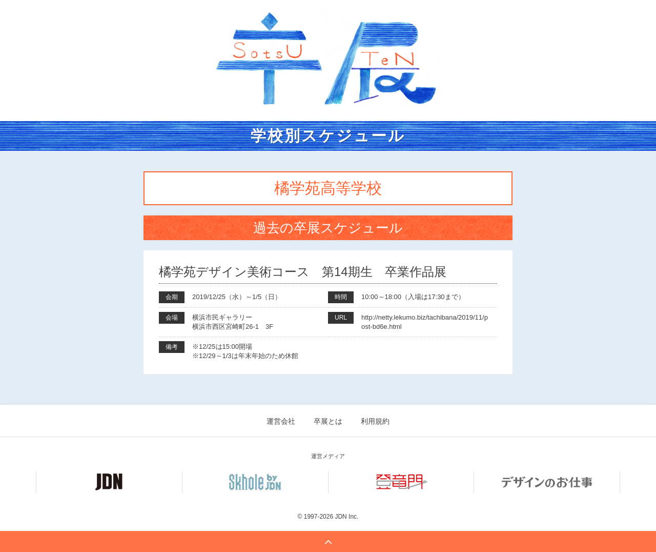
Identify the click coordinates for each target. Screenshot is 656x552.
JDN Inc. (346, 516)
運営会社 (280, 421)
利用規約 (375, 421)
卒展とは (328, 421)
